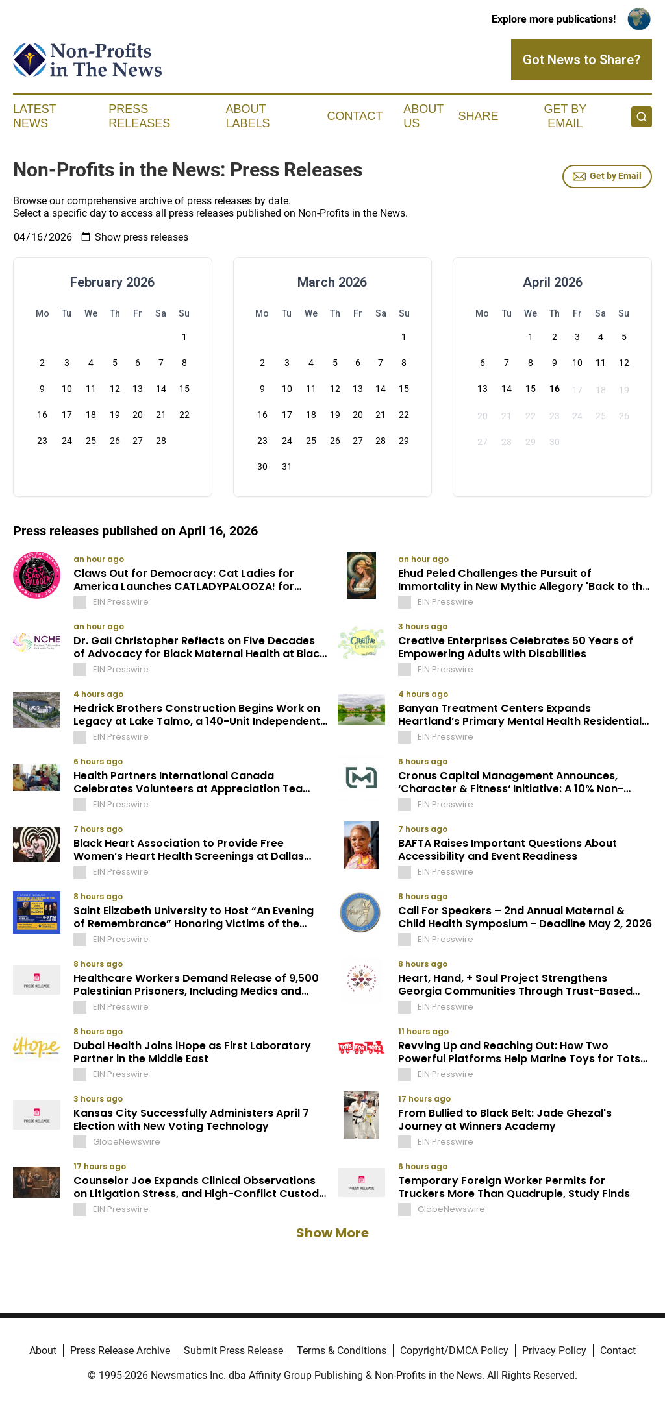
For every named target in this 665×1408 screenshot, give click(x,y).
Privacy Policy (554, 1350)
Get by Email (607, 176)
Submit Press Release (233, 1350)
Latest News (34, 116)
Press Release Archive (120, 1350)
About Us (423, 116)
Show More (332, 1233)
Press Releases (139, 116)
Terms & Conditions (341, 1350)
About (42, 1350)
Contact (355, 116)
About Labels (248, 116)
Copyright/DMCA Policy (454, 1350)
